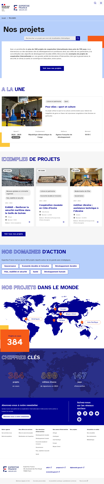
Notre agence (6, 429)
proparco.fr (60, 467)
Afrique (62, 320)
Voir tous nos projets (52, 68)
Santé (35, 272)
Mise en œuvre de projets (26, 433)
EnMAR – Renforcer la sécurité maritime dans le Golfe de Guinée (17, 210)
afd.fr (48, 467)
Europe (63, 309)
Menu (101, 3)
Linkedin (85, 413)
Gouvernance (10, 266)
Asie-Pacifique (92, 322)
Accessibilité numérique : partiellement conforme (62, 481)
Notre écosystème (7, 436)
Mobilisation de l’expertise (26, 436)
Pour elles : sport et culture (60, 107)
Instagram (79, 419)
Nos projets (73, 429)
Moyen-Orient (71, 314)
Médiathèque (90, 439)
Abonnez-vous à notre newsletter (16, 416)
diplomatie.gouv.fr (76, 467)
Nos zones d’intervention (60, 429)
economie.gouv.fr (52, 472)
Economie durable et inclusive (35, 266)
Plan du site (83, 481)
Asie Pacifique (57, 439)
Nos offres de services (25, 429)
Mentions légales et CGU (23, 481)
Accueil (4, 18)
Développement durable (66, 266)
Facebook (91, 413)
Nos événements (91, 436)
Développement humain (54, 272)
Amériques (35, 319)
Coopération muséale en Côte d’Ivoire (51, 206)
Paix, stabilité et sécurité (15, 272)
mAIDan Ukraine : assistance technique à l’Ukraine (85, 208)
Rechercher (95, 3)
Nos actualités (91, 433)
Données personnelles (39, 481)
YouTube (97, 413)
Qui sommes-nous (7, 433)
